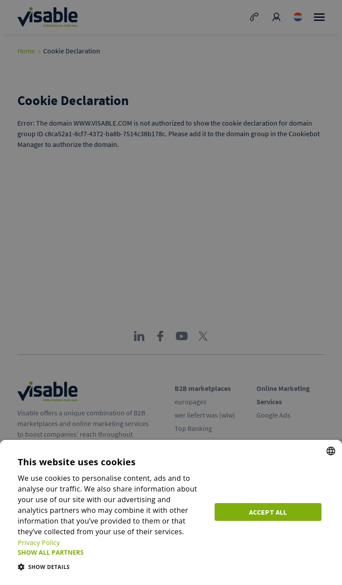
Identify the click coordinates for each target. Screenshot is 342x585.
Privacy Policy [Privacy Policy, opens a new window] (150, 542)
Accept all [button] (271, 515)
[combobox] (330, 461)
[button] (112, 552)
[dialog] (171, 518)
